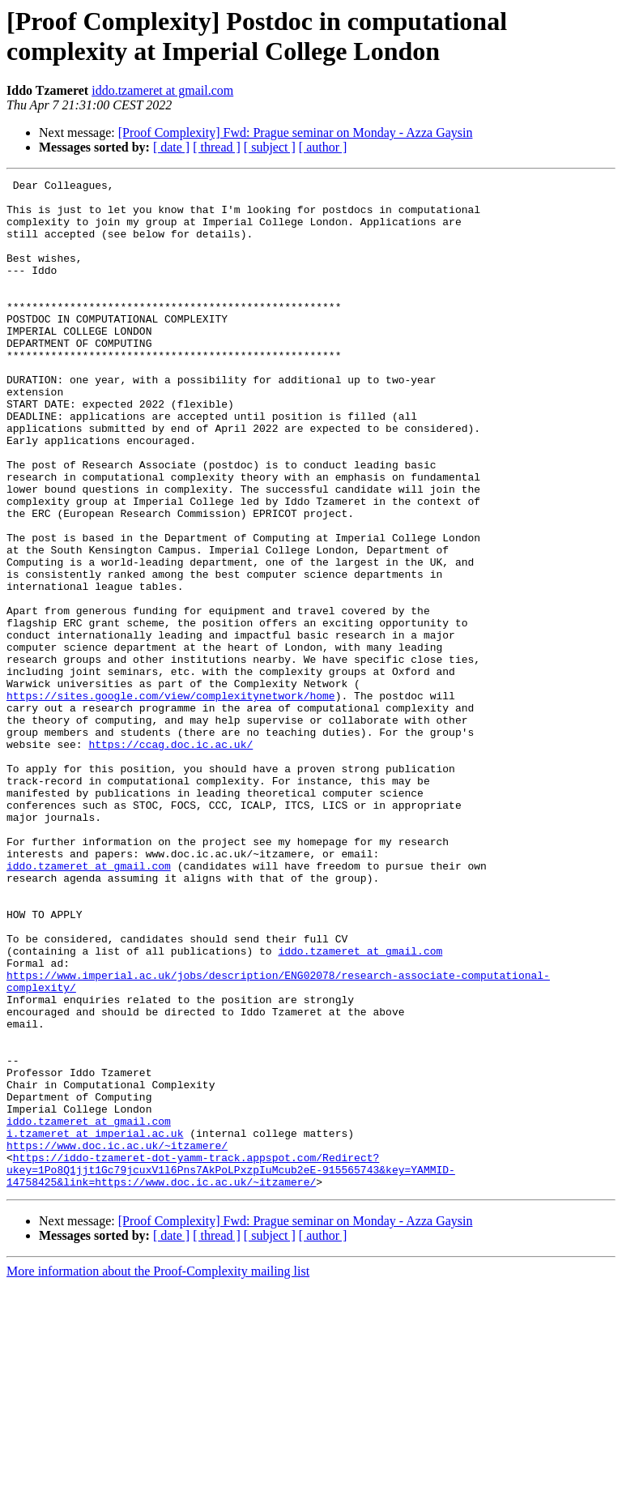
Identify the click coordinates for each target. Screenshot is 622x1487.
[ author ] (323, 147)
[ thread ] (217, 147)
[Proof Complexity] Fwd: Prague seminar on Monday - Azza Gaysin (295, 132)
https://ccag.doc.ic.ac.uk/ (170, 858)
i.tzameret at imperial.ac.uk (94, 1325)
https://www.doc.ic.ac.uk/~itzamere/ (117, 1339)
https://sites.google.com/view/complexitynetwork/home (170, 800)
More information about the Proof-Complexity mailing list (157, 1473)
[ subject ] (270, 147)
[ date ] (171, 147)
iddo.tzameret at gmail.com (162, 90)
